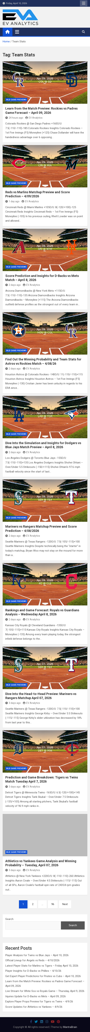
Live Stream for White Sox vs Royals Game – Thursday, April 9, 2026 (44, 991)
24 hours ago (14, 117)
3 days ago (13, 703)
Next (65, 904)
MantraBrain (70, 1027)
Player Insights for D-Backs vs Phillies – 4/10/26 (33, 970)
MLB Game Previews (16, 100)
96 (52, 904)
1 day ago (12, 201)
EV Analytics (34, 117)
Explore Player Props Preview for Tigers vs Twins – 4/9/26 (39, 1001)
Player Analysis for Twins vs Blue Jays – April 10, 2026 (37, 955)
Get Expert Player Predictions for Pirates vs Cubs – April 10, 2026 (43, 976)
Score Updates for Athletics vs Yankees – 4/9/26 (33, 1006)
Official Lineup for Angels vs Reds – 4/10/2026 (32, 960)
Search (9, 919)
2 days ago (13, 284)
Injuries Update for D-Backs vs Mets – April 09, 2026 (35, 996)
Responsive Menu (83, 3)
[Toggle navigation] (17, 32)
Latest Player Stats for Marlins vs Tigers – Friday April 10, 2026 (41, 965)
